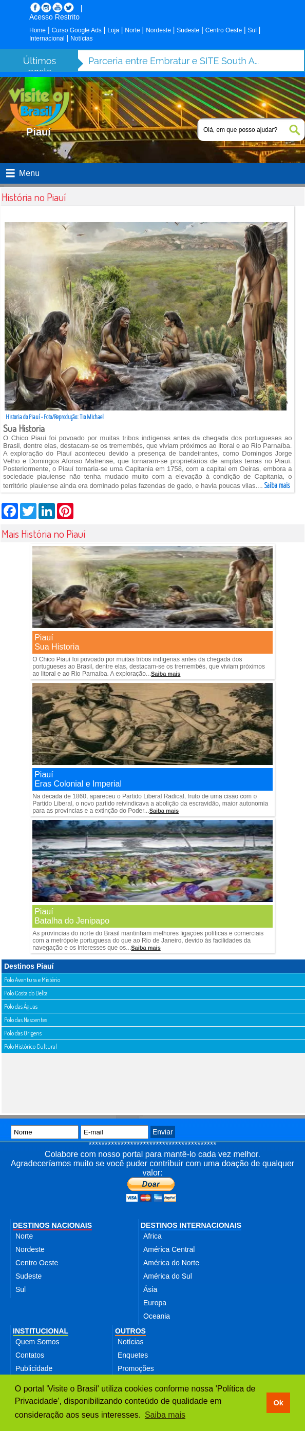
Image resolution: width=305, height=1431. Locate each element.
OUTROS (130, 1331)
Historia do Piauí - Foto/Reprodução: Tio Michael (55, 417)
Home (37, 30)
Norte (132, 30)
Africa (152, 1236)
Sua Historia (56, 646)
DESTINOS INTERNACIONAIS (191, 1225)
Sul (252, 30)
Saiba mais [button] (165, 1414)
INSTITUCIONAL (40, 1331)
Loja (113, 30)
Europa (154, 1303)
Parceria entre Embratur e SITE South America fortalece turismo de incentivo (175, 60)
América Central (169, 1249)
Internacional (47, 38)
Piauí (43, 637)
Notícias (81, 38)
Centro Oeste (223, 30)
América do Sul (167, 1276)
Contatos (29, 1355)
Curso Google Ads (76, 30)
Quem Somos (37, 1342)
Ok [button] (278, 1403)
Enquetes (133, 1355)
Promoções (136, 1368)
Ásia (150, 1289)
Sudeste (188, 30)
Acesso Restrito (54, 17)
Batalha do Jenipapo (71, 920)
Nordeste (158, 30)
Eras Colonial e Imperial (78, 783)
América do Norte (171, 1263)
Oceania (156, 1316)
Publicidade (33, 1368)
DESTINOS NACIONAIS (52, 1225)
